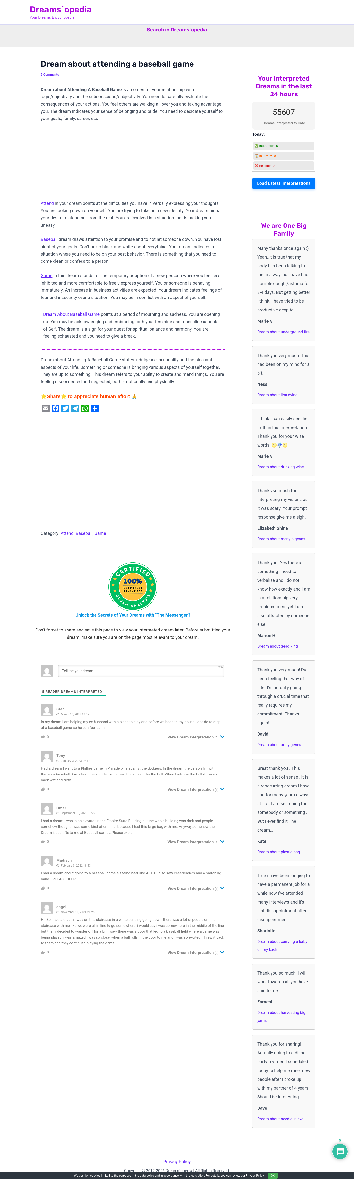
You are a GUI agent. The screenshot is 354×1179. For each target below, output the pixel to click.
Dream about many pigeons (281, 539)
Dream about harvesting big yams (281, 1016)
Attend (47, 203)
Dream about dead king (277, 646)
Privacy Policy (177, 1161)
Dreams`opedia (61, 9)
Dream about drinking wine (280, 467)
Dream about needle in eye (280, 1119)
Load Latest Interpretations (284, 183)
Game (46, 275)
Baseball (49, 239)
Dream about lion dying (277, 395)
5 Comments (50, 74)
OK (273, 1175)
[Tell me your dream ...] (141, 671)
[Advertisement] (133, 163)
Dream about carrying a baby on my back (282, 945)
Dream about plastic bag (278, 852)
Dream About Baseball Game (71, 314)
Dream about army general (280, 744)
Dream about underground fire (283, 332)
